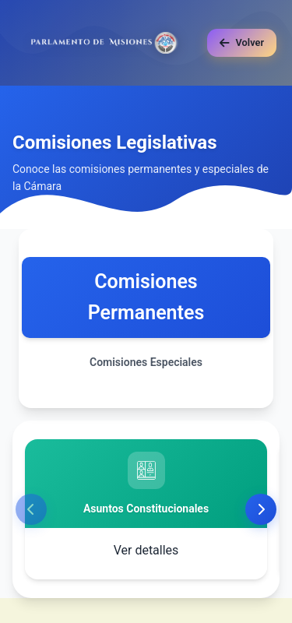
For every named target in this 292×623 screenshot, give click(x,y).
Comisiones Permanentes (146, 297)
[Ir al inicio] (105, 43)
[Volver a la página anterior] (241, 43)
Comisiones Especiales (146, 362)
